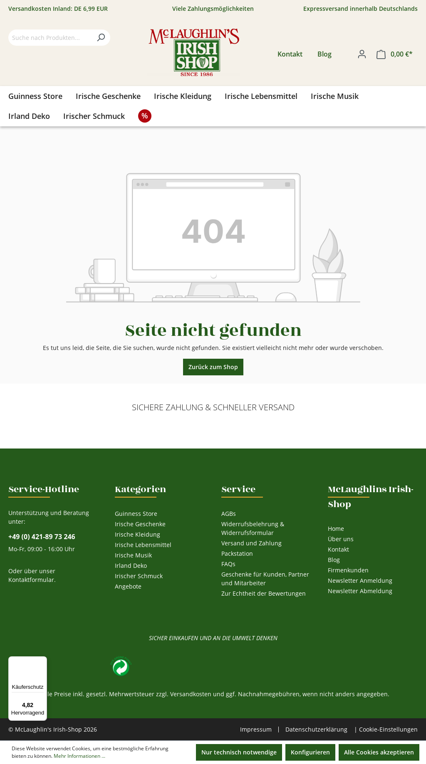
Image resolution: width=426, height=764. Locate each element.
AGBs (228, 514)
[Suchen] (100, 38)
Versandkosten (190, 694)
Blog (324, 54)
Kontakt (289, 54)
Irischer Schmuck (139, 576)
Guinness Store (136, 514)
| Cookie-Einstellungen (386, 729)
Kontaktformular (31, 580)
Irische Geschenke (140, 524)
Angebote (128, 586)
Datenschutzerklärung (316, 729)
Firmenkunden (348, 570)
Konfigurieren (310, 752)
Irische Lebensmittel (143, 545)
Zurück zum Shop (213, 367)
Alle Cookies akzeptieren (379, 752)
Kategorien (140, 489)
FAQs (228, 564)
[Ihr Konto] (362, 54)
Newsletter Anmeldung (360, 580)
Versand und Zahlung (251, 543)
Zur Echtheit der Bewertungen (263, 593)
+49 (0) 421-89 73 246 (41, 536)
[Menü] (42, 661)
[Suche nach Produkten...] (50, 38)
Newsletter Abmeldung (360, 591)
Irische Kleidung (137, 534)
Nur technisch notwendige (239, 752)
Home (336, 528)
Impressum (256, 729)
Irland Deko (131, 565)
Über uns (341, 539)
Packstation (237, 553)
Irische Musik (133, 555)
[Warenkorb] (395, 54)
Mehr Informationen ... (79, 755)
